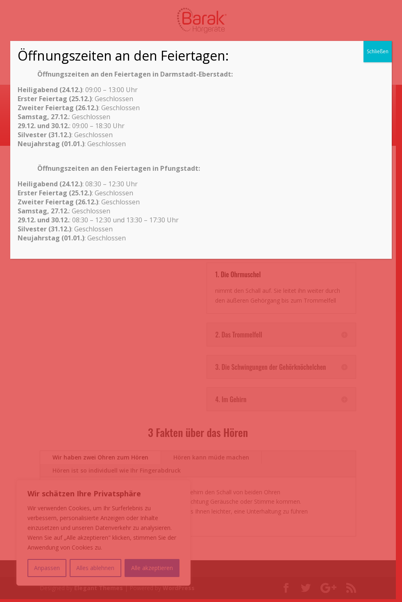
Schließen (377, 51)
